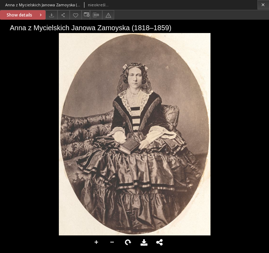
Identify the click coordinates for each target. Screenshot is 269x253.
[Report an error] (108, 15)
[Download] (51, 15)
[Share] (63, 15)
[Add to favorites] (76, 15)
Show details (25, 15)
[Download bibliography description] (96, 15)
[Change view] (86, 15)
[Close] (263, 4)
